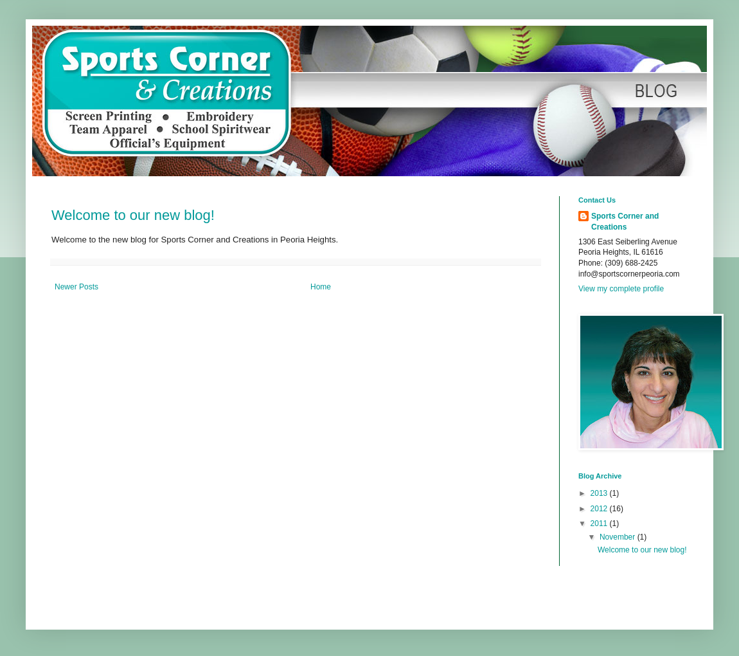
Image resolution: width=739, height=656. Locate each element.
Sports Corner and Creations (625, 222)
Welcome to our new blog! (133, 215)
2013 (600, 493)
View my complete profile (621, 288)
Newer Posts (76, 286)
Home (320, 286)
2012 (600, 508)
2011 (600, 523)
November (618, 537)
